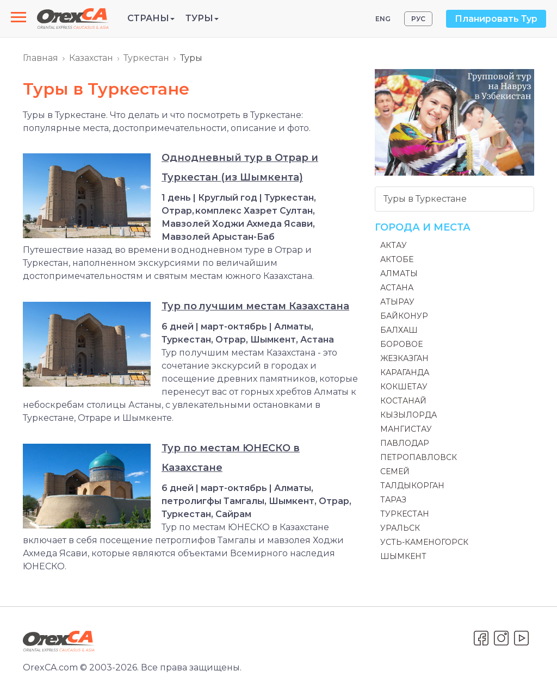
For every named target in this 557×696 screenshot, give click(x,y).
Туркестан (146, 58)
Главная (40, 58)
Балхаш (399, 330)
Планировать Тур (496, 19)
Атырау (397, 302)
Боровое (401, 344)
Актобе (396, 259)
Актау (393, 245)
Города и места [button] (423, 227)
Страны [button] (151, 18)
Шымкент (403, 556)
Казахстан (91, 58)
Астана (396, 288)
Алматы (399, 273)
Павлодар (404, 443)
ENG (383, 19)
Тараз (393, 500)
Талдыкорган (412, 485)
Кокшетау (404, 386)
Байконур (404, 316)
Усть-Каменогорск (424, 542)
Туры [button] (202, 18)
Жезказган (404, 358)
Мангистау (406, 429)
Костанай (403, 401)
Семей (395, 471)
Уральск (400, 528)
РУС (418, 19)
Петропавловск (418, 457)
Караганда (404, 372)
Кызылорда (408, 415)
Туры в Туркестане (425, 199)
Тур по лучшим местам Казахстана (255, 306)
